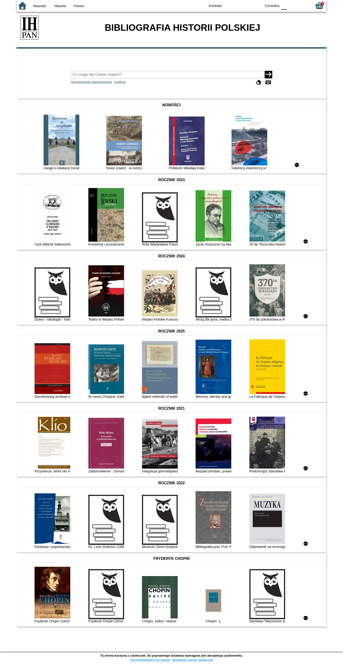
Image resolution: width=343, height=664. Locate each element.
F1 (292, 5)
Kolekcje (120, 82)
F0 (284, 5)
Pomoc (79, 6)
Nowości (39, 6)
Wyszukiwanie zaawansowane (91, 82)
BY (256, 5)
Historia (60, 6)
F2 (303, 5)
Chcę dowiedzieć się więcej (150, 660)
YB (247, 5)
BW (237, 5)
